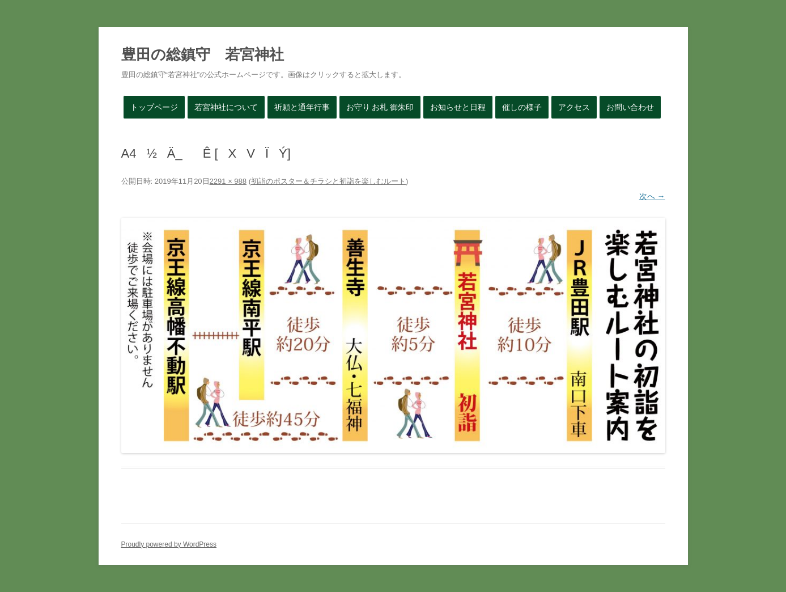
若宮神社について (226, 107)
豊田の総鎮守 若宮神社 (202, 54)
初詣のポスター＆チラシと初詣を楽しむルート (328, 181)
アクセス (574, 107)
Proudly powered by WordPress (169, 544)
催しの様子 (522, 107)
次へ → (652, 196)
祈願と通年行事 (302, 107)
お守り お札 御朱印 (380, 107)
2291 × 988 (228, 181)
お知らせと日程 (458, 107)
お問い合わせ (630, 107)
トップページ (154, 107)
